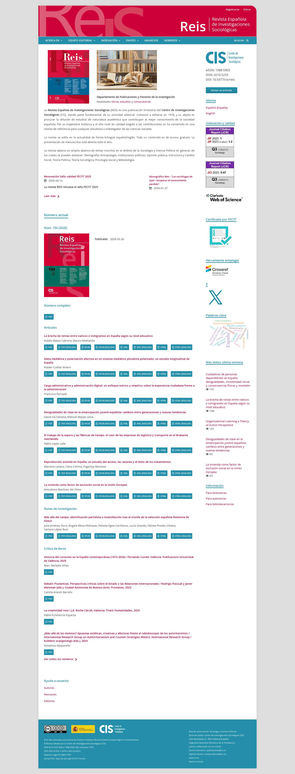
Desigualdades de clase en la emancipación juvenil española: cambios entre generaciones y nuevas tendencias (115, 412)
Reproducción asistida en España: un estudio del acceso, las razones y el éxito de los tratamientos (107, 462)
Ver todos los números (58, 659)
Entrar (247, 9)
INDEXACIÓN (109, 40)
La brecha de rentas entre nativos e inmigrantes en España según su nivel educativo (98, 336)
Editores (49, 701)
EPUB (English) (106, 347)
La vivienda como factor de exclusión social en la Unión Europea (85, 485)
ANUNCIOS (151, 40)
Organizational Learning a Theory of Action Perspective (227, 423)
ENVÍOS (131, 40)
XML (125, 347)
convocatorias (142, 101)
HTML (163, 347)
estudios (125, 101)
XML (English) (143, 347)
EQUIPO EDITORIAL (80, 40)
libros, (116, 101)
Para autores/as (216, 498)
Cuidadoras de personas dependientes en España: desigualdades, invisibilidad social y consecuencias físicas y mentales (228, 379)
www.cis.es (194, 758)
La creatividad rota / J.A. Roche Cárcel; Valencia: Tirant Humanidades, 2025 (92, 610)
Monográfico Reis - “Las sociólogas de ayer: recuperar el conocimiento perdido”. (170, 180)
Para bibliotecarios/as (220, 504)
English (210, 113)
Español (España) (216, 107)
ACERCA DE (52, 40)
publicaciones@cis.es (216, 750)
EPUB (87, 347)
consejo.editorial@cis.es (215, 754)
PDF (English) (68, 347)
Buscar (241, 40)
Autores (49, 688)
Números (171, 40)
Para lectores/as (216, 493)
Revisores (50, 694)
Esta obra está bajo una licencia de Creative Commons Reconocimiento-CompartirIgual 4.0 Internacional (91, 740)
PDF (50, 316)
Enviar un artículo (221, 90)
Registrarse (232, 9)
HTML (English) (182, 347)
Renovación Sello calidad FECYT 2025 (67, 176)
